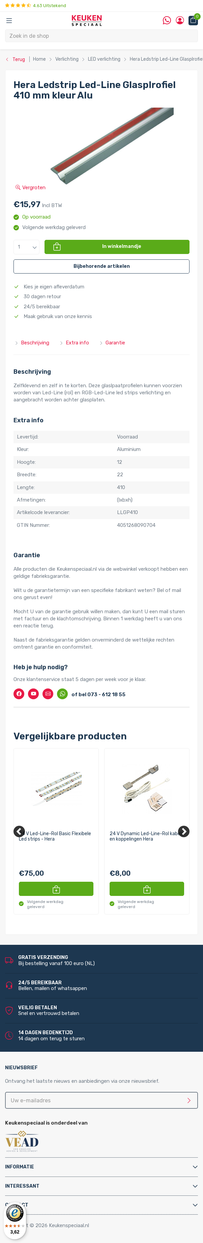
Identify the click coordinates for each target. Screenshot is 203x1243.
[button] (26, 247)
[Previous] (19, 831)
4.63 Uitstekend (35, 5)
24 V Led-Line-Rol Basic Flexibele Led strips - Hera (55, 836)
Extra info (74, 343)
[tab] (101, 1167)
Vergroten (31, 188)
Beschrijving (31, 343)
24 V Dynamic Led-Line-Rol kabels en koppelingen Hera (147, 836)
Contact (16, 1205)
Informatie (19, 1167)
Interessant (22, 1186)
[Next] (184, 831)
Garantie (112, 343)
